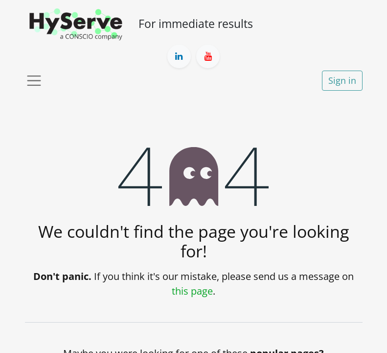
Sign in (342, 80)
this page (192, 291)
